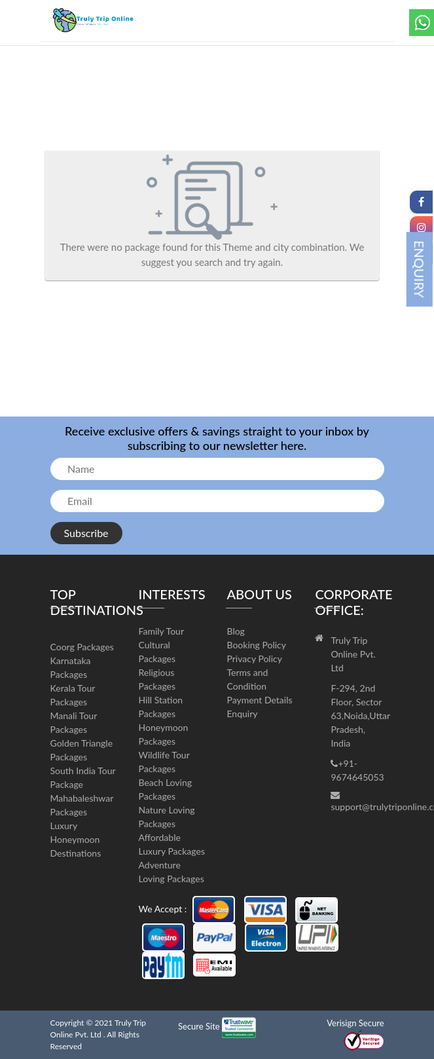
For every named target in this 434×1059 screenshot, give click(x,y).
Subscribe (86, 533)
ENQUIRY (419, 269)
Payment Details (259, 699)
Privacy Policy (253, 658)
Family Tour (162, 631)
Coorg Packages (82, 646)
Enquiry (241, 713)
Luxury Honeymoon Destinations (75, 839)
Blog (235, 631)
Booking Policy (256, 644)
